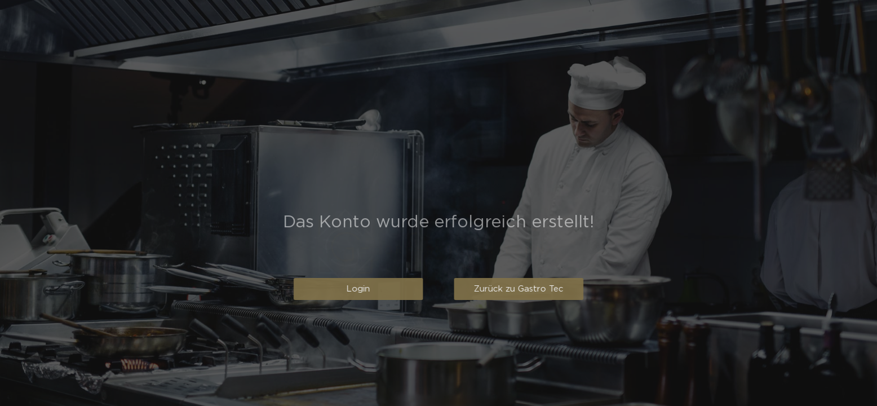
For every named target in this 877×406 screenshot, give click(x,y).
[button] (352, 289)
